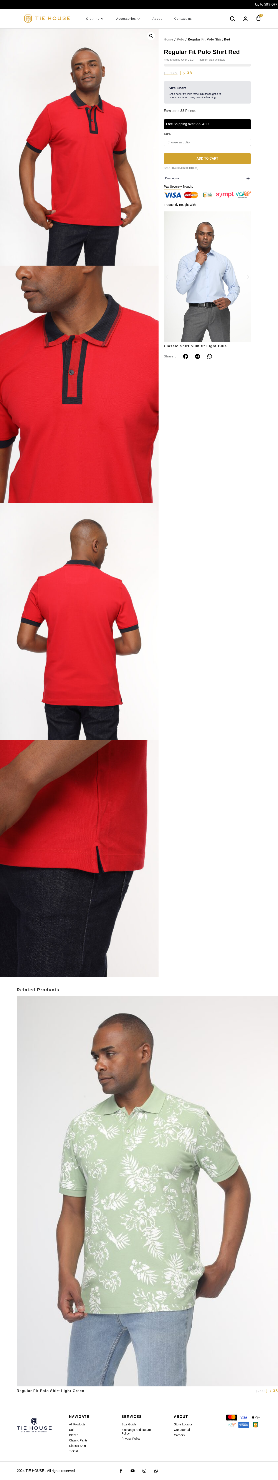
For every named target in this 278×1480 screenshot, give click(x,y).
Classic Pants (78, 1440)
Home (168, 39)
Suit (71, 1429)
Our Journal (182, 1429)
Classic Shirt (77, 1446)
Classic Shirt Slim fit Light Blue (195, 346)
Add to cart (207, 158)
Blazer (73, 1435)
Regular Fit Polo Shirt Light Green (50, 1391)
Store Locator (183, 1424)
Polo (180, 39)
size (167, 134)
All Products (77, 1424)
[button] (151, 36)
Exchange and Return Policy (136, 1431)
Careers (179, 1435)
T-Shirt (73, 1451)
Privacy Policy (130, 1438)
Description (172, 178)
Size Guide (128, 1424)
